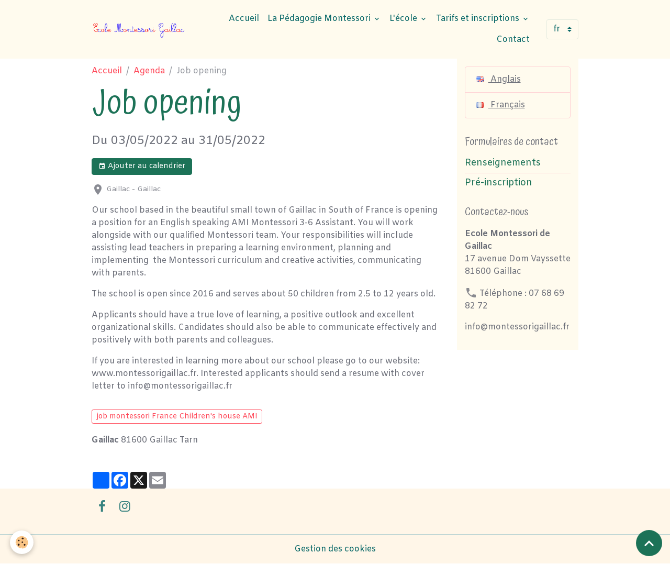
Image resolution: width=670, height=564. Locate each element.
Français (500, 104)
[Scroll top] (649, 543)
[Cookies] (22, 542)
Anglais (498, 79)
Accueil (244, 18)
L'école (404, 18)
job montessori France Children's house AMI (177, 417)
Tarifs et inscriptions (478, 18)
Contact (513, 39)
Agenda (149, 70)
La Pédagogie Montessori (320, 18)
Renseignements (503, 163)
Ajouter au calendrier (141, 166)
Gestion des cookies (335, 549)
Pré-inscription (498, 183)
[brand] (139, 29)
